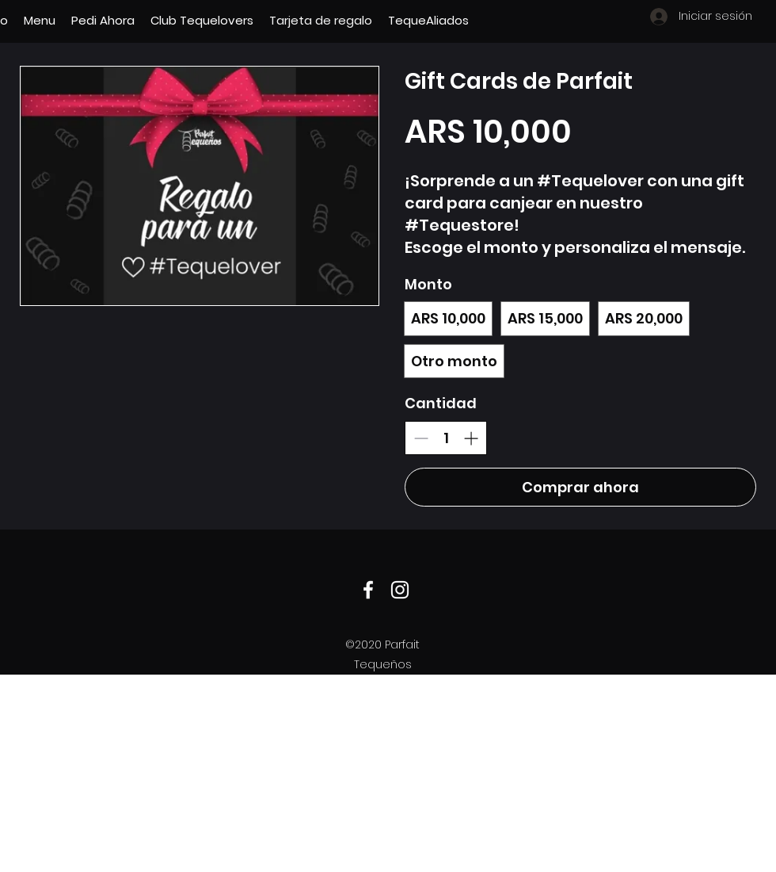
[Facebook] (368, 590)
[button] (39, 21)
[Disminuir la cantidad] (421, 438)
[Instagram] (400, 590)
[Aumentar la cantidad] (470, 438)
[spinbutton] (446, 438)
